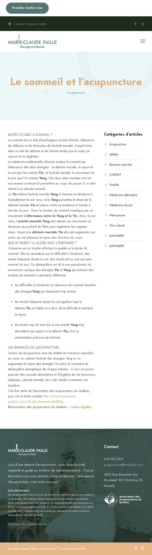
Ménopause (117, 215)
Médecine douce (120, 205)
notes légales (81, 407)
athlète (113, 154)
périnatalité (116, 235)
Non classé (117, 225)
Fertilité (114, 185)
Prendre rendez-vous (27, 8)
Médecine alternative (123, 195)
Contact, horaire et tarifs (30, 24)
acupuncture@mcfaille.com (123, 464)
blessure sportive (120, 164)
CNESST (115, 174)
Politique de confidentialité (27, 524)
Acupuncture (76, 92)
